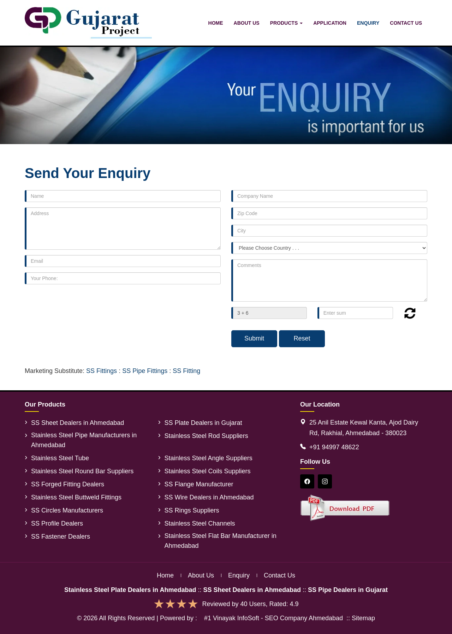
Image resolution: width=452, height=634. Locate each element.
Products (286, 23)
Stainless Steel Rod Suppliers (206, 435)
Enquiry (368, 23)
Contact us (279, 575)
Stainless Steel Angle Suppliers (208, 458)
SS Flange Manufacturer (199, 484)
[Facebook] (307, 481)
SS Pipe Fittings (144, 370)
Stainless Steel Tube (60, 458)
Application (329, 23)
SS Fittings (101, 370)
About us (201, 575)
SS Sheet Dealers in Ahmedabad (77, 422)
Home (215, 23)
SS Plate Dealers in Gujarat (203, 422)
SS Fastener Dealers (60, 536)
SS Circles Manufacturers (67, 510)
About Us (247, 23)
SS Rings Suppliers (192, 510)
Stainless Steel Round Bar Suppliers (82, 471)
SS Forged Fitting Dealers (67, 484)
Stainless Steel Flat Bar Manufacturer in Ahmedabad (220, 540)
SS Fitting (186, 370)
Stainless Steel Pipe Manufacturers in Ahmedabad (84, 440)
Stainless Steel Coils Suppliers (208, 471)
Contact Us (406, 23)
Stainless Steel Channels (200, 523)
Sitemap (363, 618)
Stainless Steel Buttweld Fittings (76, 497)
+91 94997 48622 (334, 447)
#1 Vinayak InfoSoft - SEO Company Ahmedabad (273, 618)
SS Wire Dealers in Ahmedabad (209, 497)
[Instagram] (325, 481)
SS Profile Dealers (57, 523)
